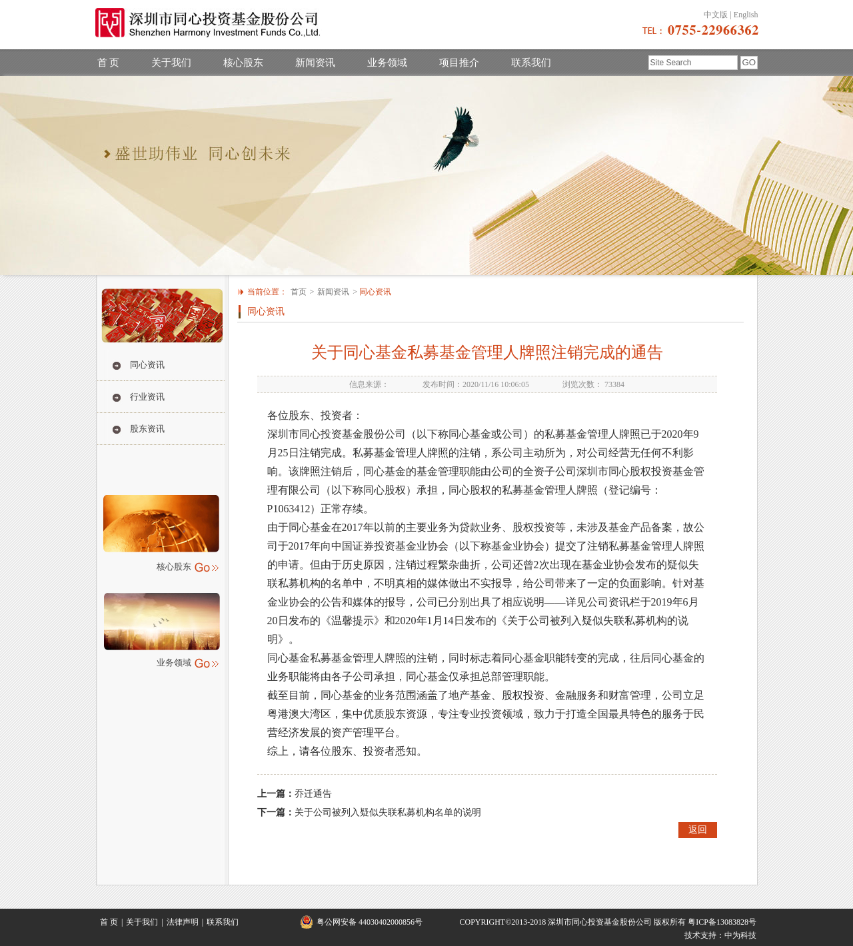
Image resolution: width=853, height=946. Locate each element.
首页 (299, 291)
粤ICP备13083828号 (722, 922)
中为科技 (740, 935)
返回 (697, 830)
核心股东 (243, 62)
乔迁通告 (313, 794)
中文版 (716, 14)
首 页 (108, 62)
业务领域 (387, 62)
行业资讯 (147, 397)
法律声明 (183, 922)
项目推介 (459, 62)
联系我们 (531, 62)
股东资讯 (147, 429)
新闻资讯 (315, 62)
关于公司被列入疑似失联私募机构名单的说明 (388, 812)
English (746, 14)
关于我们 (171, 62)
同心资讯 (147, 365)
